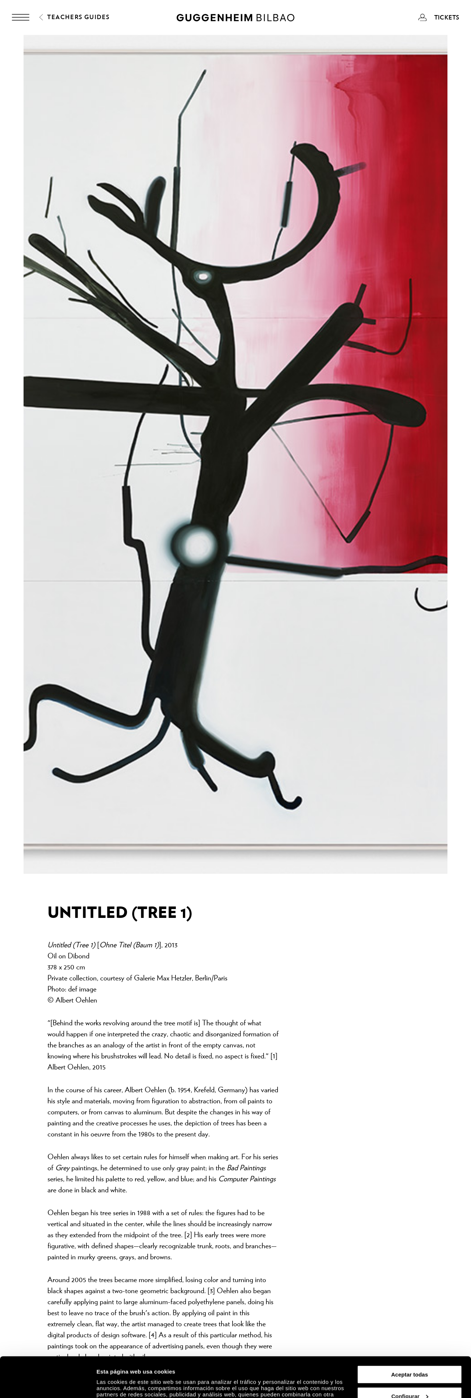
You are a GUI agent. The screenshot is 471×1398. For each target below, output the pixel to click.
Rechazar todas (409, 1380)
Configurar (409, 1358)
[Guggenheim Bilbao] (235, 19)
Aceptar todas (409, 1337)
